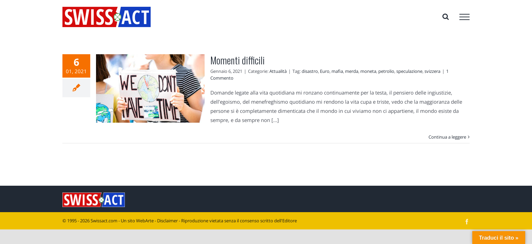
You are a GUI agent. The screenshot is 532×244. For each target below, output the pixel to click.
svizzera (432, 71)
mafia (337, 71)
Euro (324, 71)
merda (351, 71)
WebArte (145, 221)
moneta (368, 71)
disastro (310, 71)
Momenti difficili (237, 60)
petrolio (386, 71)
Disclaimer (167, 221)
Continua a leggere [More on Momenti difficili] (447, 137)
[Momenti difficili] (150, 88)
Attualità (278, 71)
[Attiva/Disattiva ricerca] (445, 16)
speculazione (409, 71)
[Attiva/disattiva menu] (464, 17)
